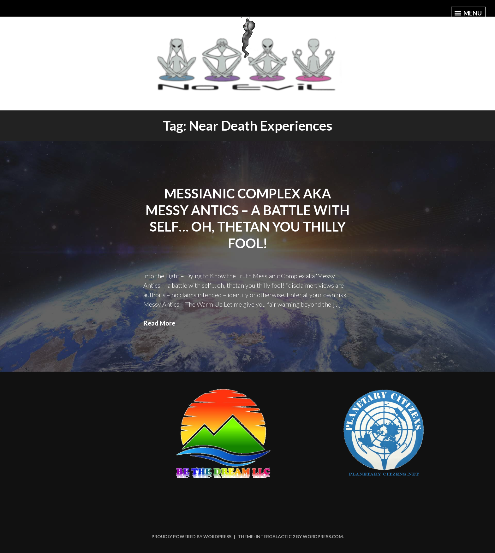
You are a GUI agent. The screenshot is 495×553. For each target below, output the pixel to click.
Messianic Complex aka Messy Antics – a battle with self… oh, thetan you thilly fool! (247, 218)
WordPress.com (323, 536)
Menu (468, 13)
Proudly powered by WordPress (191, 536)
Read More (159, 323)
